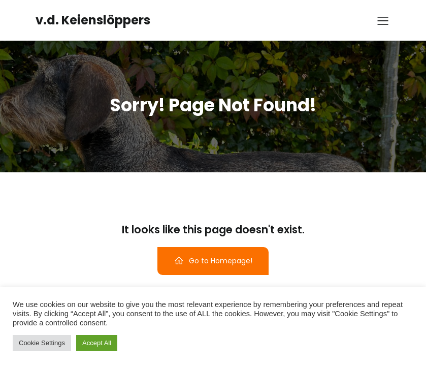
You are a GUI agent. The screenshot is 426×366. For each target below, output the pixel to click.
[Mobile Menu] (383, 20)
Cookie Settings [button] (42, 343)
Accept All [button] (96, 343)
